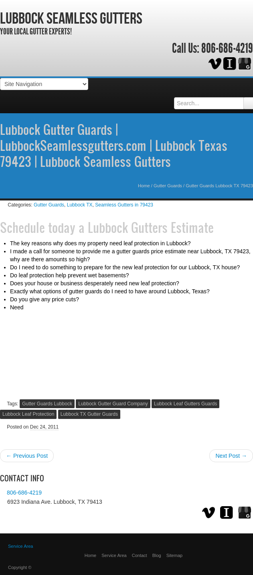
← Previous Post (27, 456)
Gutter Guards (168, 185)
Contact (139, 555)
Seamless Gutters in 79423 (124, 205)
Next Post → (231, 456)
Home (144, 185)
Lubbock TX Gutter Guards (89, 414)
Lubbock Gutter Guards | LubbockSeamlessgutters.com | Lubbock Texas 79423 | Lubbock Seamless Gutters (113, 145)
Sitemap (174, 555)
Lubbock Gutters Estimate (151, 227)
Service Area (113, 555)
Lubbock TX (80, 205)
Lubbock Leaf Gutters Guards (185, 404)
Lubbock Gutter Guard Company (113, 404)
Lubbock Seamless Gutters (71, 18)
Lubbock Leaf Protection (28, 414)
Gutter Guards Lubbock (47, 404)
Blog (156, 555)
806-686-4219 (227, 48)
